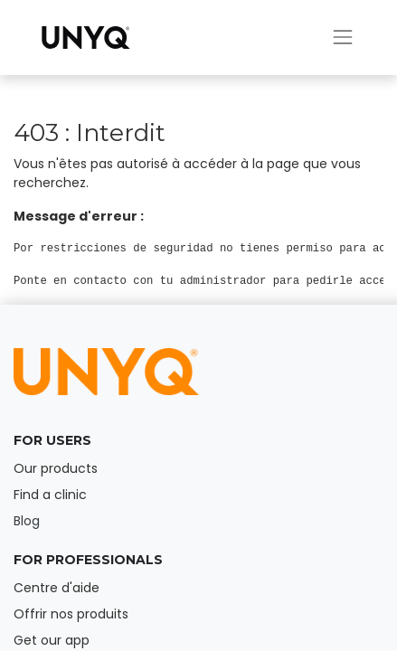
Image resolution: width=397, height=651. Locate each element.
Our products (56, 468)
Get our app (52, 640)
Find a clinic (50, 495)
